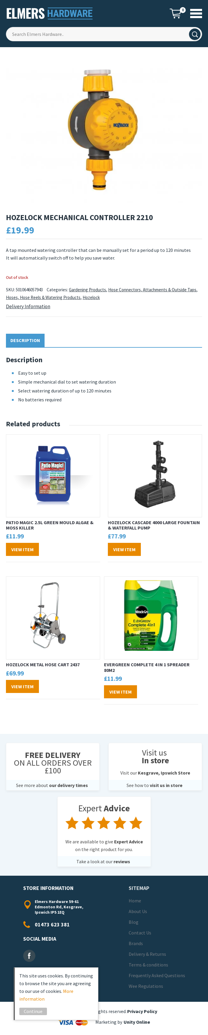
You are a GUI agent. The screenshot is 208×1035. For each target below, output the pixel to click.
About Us (138, 911)
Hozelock (91, 297)
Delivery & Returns (147, 954)
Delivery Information (28, 306)
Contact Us (140, 933)
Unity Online (137, 1022)
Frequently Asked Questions (157, 975)
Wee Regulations (146, 986)
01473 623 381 (52, 924)
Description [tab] (25, 340)
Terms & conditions (148, 965)
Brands (136, 943)
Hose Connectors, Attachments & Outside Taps (152, 289)
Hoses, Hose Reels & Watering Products (43, 297)
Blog (133, 922)
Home (135, 901)
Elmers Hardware (50, 13)
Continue (34, 1011)
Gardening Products (87, 289)
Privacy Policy (142, 1011)
